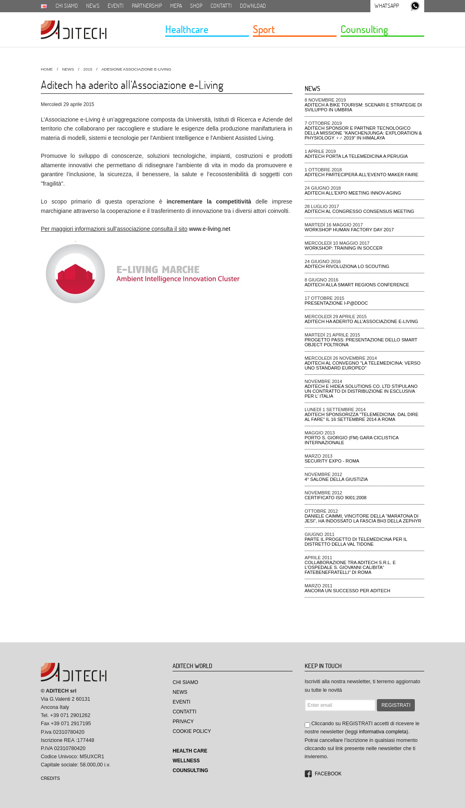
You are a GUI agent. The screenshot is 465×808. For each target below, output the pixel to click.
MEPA (176, 5)
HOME (47, 69)
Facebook (328, 774)
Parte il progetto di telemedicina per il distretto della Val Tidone (356, 542)
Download (253, 5)
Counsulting (364, 28)
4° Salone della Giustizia (336, 479)
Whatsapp (386, 5)
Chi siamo (66, 5)
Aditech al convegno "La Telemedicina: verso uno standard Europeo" (363, 365)
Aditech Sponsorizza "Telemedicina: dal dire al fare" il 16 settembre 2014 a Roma (361, 417)
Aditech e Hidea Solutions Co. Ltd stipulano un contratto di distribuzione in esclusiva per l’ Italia (361, 391)
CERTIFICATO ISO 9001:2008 (336, 497)
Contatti (221, 5)
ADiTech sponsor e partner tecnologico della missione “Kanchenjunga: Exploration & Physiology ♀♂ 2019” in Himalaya (363, 133)
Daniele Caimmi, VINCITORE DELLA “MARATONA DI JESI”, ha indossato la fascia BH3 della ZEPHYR (363, 518)
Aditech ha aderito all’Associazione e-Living (361, 321)
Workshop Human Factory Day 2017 (349, 229)
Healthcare (186, 28)
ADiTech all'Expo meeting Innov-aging (353, 192)
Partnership (147, 5)
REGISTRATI (395, 705)
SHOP (196, 5)
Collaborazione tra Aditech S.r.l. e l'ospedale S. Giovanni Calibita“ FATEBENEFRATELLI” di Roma (350, 567)
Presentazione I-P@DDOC (336, 303)
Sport (264, 28)
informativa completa (382, 732)
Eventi (116, 5)
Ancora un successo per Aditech (347, 590)
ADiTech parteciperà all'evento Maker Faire (361, 174)
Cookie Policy (192, 731)
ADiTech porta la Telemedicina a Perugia (356, 156)
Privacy (183, 721)
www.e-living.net (209, 229)
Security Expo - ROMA (332, 460)
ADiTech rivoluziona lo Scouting (347, 266)
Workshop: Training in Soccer (344, 248)
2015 (87, 69)
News (93, 5)
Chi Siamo (185, 682)
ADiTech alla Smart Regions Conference (357, 284)
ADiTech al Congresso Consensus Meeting (359, 211)
